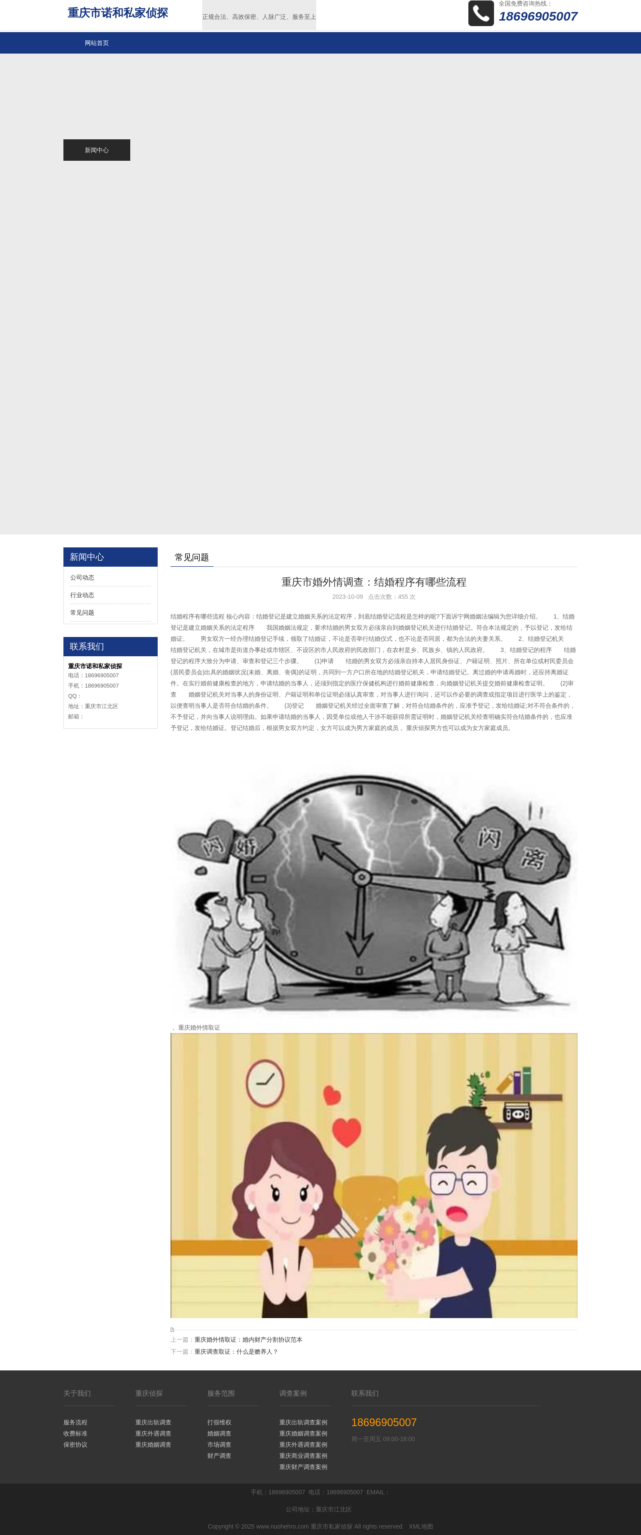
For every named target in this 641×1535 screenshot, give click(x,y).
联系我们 (365, 1393)
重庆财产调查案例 (303, 1466)
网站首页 (97, 42)
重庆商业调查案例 (303, 1455)
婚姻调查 (219, 1433)
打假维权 (219, 1422)
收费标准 (75, 1433)
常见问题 (82, 612)
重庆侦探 (149, 1393)
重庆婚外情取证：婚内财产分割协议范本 (249, 1339)
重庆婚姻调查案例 (303, 1433)
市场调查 (219, 1444)
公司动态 (82, 577)
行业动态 (82, 595)
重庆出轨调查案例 (303, 1422)
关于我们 (77, 1393)
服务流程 (75, 1422)
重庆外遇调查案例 (303, 1444)
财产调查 (219, 1455)
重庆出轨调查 (153, 1422)
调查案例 (293, 1393)
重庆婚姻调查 (153, 1444)
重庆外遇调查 (153, 1433)
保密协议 (75, 1444)
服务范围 (221, 1393)
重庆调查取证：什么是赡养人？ (237, 1351)
